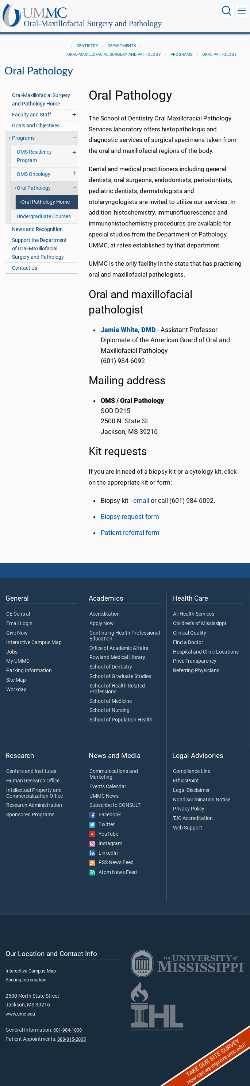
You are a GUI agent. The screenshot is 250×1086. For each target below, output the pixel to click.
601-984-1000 (67, 1030)
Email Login (19, 624)
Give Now (17, 633)
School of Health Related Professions (117, 689)
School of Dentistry (110, 667)
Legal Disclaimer (191, 790)
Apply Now (101, 624)
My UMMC (18, 661)
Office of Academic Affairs (118, 648)
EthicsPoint (186, 781)
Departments (122, 45)
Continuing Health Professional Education (124, 636)
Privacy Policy (188, 809)
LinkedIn (103, 853)
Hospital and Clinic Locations (206, 652)
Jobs (12, 652)
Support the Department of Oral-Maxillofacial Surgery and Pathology (39, 248)
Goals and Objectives (35, 126)
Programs (181, 54)
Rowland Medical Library (117, 658)
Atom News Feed (113, 872)
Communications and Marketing (113, 774)
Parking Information (29, 671)
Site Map (16, 680)
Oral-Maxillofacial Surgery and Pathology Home (41, 99)
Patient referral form (130, 532)
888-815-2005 (71, 1039)
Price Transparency (194, 661)
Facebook (105, 815)
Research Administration (34, 805)
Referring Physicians (196, 671)
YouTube (103, 834)
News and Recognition (37, 229)
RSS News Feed (111, 863)
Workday (16, 690)
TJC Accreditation (193, 818)
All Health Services (193, 614)
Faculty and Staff (31, 115)
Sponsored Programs (30, 815)
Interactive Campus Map (34, 643)
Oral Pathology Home (45, 202)
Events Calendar (107, 787)
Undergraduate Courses (44, 216)
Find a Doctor (188, 643)
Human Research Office (32, 781)
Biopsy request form (130, 516)
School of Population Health (121, 720)
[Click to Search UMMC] (226, 10)
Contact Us (24, 268)
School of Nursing (109, 710)
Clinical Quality (189, 633)
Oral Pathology (219, 54)
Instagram (105, 844)
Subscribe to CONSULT (115, 805)
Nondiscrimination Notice (201, 800)
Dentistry (87, 45)
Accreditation (104, 614)
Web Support (187, 828)
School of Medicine (110, 701)
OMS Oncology (33, 174)
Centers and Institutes (31, 771)
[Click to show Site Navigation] (241, 10)
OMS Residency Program (34, 156)
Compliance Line (191, 771)
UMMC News (104, 796)
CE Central (18, 614)
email (141, 500)
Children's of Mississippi (199, 624)
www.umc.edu (20, 1014)
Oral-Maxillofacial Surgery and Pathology (93, 23)
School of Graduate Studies (120, 676)
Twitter (102, 825)
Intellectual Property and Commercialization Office (34, 793)
